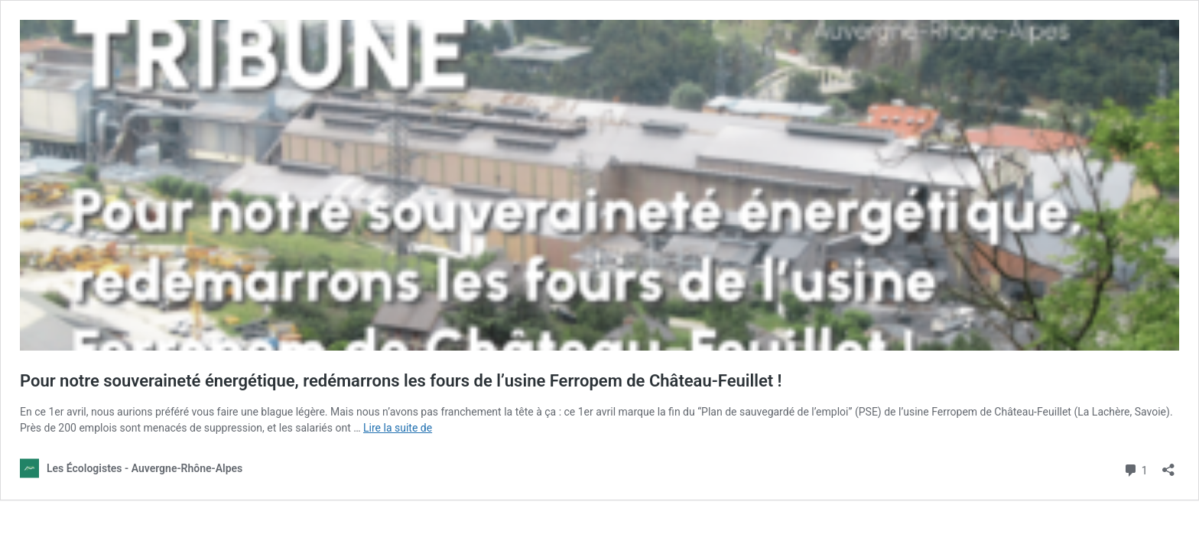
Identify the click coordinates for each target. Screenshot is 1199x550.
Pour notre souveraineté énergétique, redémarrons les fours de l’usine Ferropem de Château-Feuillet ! (401, 380)
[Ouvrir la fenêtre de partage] (1168, 465)
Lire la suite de (397, 428)
